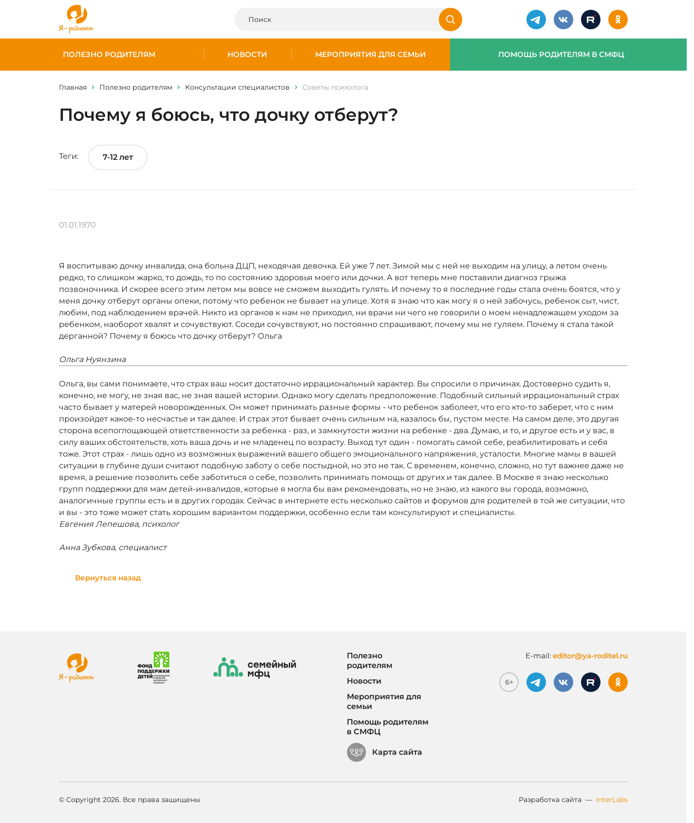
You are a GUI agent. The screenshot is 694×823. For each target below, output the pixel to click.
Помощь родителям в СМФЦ (561, 54)
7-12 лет (118, 157)
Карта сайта (384, 752)
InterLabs (612, 799)
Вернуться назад (108, 577)
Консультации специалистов (237, 87)
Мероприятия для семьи (370, 54)
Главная (73, 87)
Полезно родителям (109, 54)
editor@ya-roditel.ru (590, 655)
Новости (247, 54)
